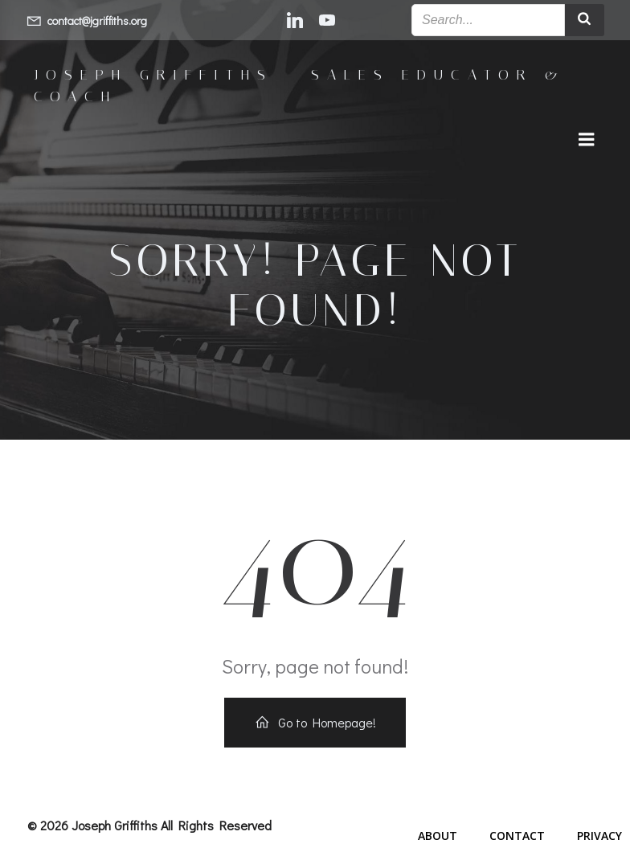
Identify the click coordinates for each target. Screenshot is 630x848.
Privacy (599, 835)
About (437, 835)
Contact (517, 835)
